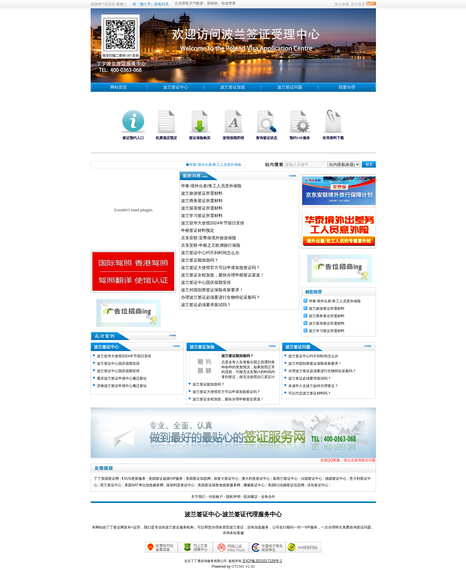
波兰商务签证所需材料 (202, 200)
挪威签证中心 (254, 485)
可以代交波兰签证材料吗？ (309, 393)
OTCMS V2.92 (243, 566)
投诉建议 (250, 497)
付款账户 (216, 497)
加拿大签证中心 (226, 478)
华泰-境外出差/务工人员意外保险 (211, 185)
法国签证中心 (311, 478)
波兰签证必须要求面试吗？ (206, 304)
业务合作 (268, 497)
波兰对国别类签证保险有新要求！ (212, 289)
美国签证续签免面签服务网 (219, 485)
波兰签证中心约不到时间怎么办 (210, 252)
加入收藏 (342, 4)
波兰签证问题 (289, 87)
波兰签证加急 (232, 87)
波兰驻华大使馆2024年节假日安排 (212, 223)
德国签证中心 (336, 478)
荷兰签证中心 (111, 485)
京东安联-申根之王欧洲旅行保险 (211, 245)
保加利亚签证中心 (181, 485)
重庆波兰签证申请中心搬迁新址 (122, 378)
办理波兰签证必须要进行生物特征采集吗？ (220, 297)
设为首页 (358, 4)
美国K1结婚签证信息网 (286, 485)
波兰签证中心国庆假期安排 (206, 282)
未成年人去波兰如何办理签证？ (313, 386)
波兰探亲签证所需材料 (202, 208)
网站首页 (118, 87)
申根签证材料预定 (197, 230)
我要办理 (347, 87)
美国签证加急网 (198, 478)
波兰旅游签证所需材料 (202, 193)
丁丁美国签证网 (106, 478)
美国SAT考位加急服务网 (144, 485)
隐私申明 (233, 497)
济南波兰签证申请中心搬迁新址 (122, 386)
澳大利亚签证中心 (256, 478)
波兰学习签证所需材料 (202, 215)
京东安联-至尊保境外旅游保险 (209, 237)
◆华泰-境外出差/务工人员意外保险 (215, 165)
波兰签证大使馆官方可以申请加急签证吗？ (220, 267)
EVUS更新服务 (134, 478)
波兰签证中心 (175, 87)
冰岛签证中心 (317, 485)
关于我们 (198, 497)
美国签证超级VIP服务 (166, 478)
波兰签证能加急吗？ (199, 260)
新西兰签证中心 (285, 478)
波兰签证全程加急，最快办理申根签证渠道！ (222, 275)
